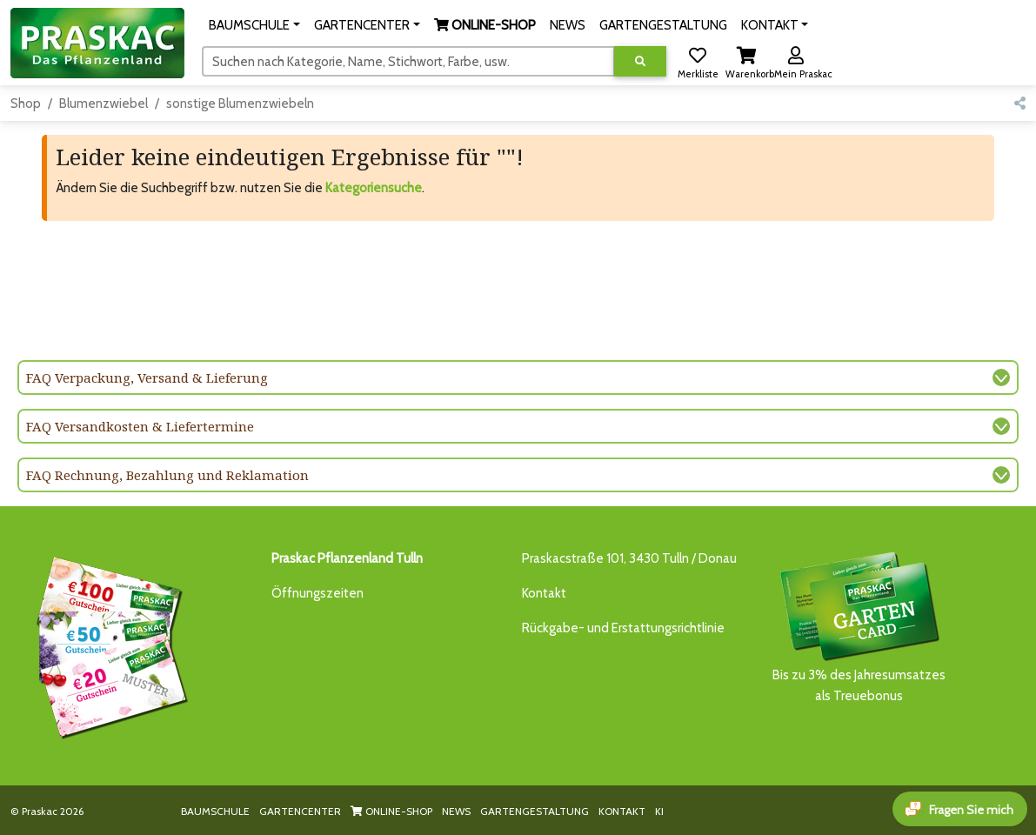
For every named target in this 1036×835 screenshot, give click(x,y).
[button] (254, 25)
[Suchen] (408, 61)
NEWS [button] (567, 25)
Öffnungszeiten (317, 593)
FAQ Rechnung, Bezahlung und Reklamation (167, 475)
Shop (25, 103)
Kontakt (544, 593)
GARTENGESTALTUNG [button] (663, 25)
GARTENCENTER (300, 811)
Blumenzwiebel (103, 103)
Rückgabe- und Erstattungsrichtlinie (623, 628)
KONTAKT (621, 811)
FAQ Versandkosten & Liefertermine (140, 426)
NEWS (456, 811)
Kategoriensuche (373, 188)
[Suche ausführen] (640, 61)
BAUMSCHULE (215, 811)
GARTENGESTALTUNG (534, 811)
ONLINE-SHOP (391, 811)
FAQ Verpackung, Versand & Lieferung (147, 377)
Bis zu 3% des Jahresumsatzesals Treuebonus (859, 626)
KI (659, 811)
